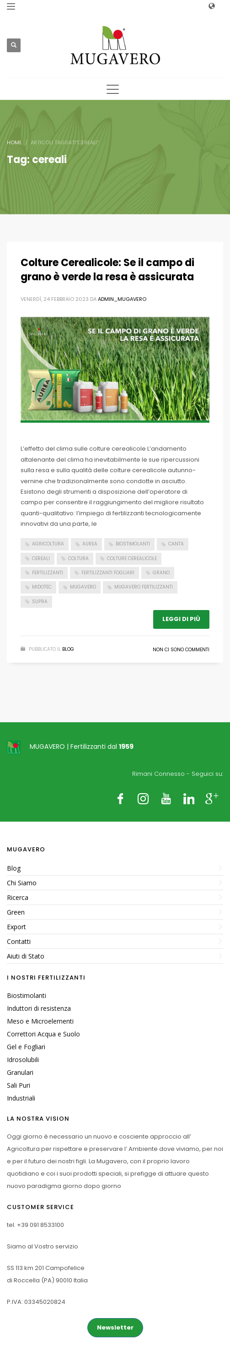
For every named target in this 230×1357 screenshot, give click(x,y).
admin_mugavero (122, 299)
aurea (89, 543)
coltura (78, 558)
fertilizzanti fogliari (107, 572)
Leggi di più (181, 619)
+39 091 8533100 (40, 1225)
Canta (176, 543)
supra (40, 601)
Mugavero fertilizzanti (143, 586)
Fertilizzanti (47, 572)
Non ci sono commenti (181, 649)
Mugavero (83, 586)
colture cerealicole (132, 558)
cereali (41, 558)
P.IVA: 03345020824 (36, 1301)
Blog (68, 649)
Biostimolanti (133, 543)
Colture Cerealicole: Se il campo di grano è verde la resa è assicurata (107, 270)
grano (161, 572)
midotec (42, 586)
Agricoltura (48, 543)
